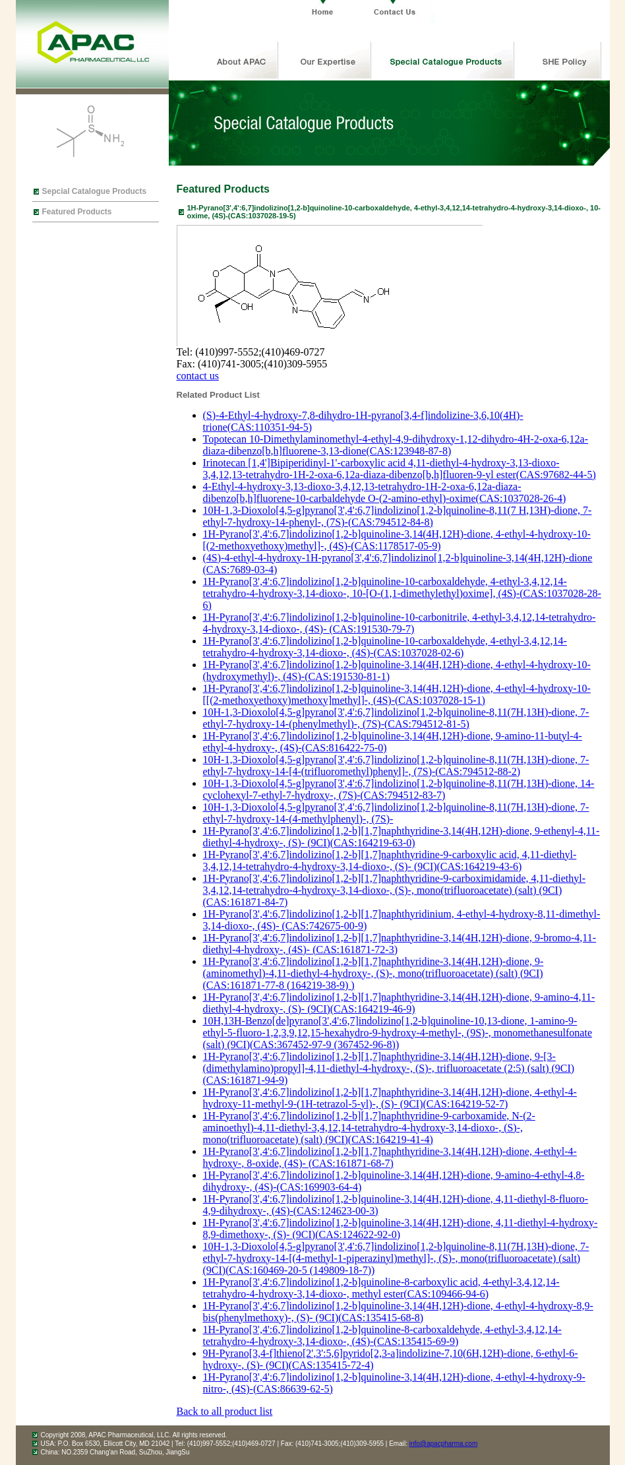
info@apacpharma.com (443, 1443)
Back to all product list (225, 1411)
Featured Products (77, 211)
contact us (198, 375)
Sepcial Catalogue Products (94, 191)
